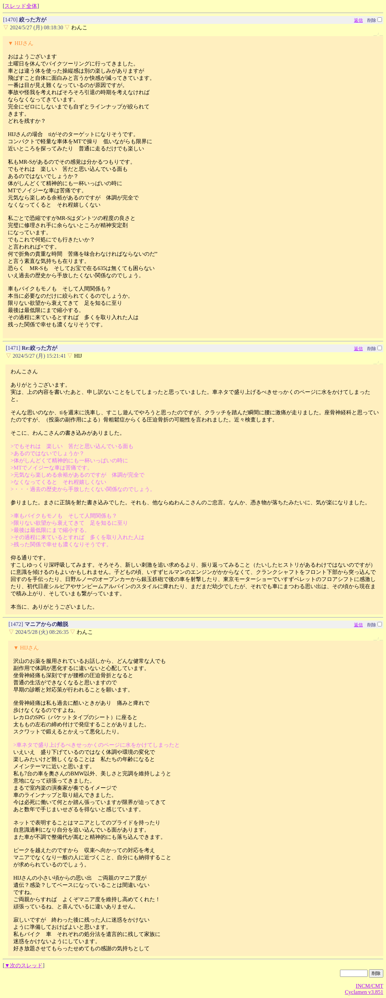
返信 (358, 20)
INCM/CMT (369, 986)
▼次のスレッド (23, 965)
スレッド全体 (20, 6)
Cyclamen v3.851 (364, 992)
